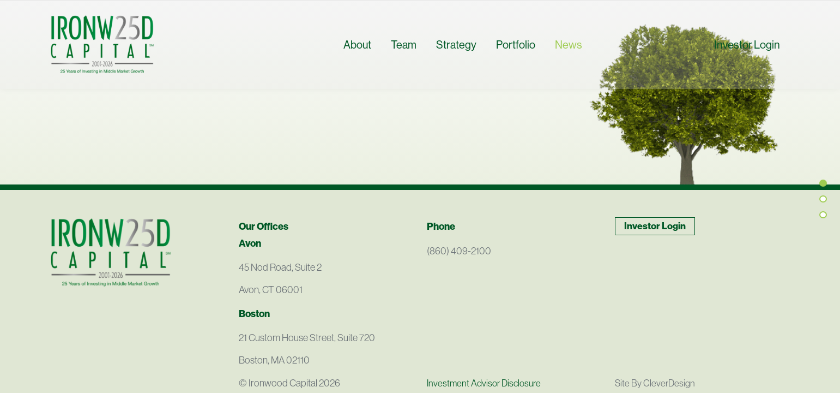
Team (403, 51)
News (568, 51)
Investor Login (747, 51)
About (357, 51)
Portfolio (515, 51)
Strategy (456, 51)
